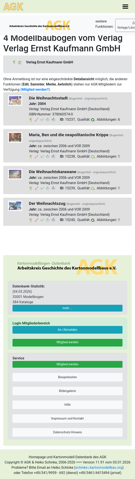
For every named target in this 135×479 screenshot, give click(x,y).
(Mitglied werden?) (35, 89)
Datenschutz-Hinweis (67, 432)
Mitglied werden (67, 342)
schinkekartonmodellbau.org (98, 467)
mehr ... (67, 308)
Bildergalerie (67, 391)
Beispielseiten (67, 377)
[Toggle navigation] (125, 6)
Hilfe (67, 404)
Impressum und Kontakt (67, 418)
